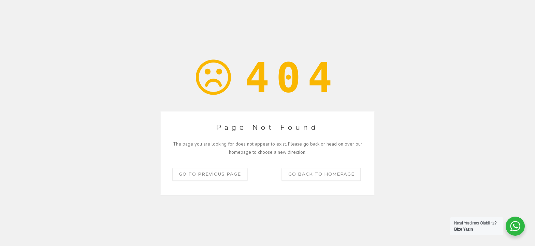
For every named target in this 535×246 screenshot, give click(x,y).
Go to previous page (210, 174)
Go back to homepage (321, 174)
